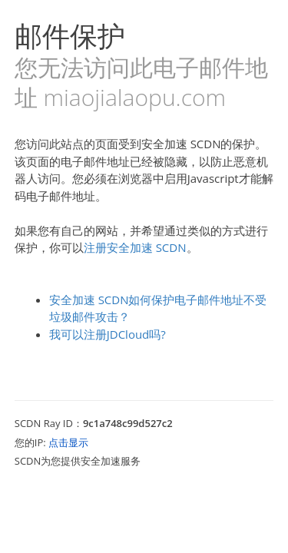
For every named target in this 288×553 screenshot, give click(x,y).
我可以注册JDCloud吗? (107, 334)
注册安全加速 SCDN (135, 247)
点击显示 (68, 442)
